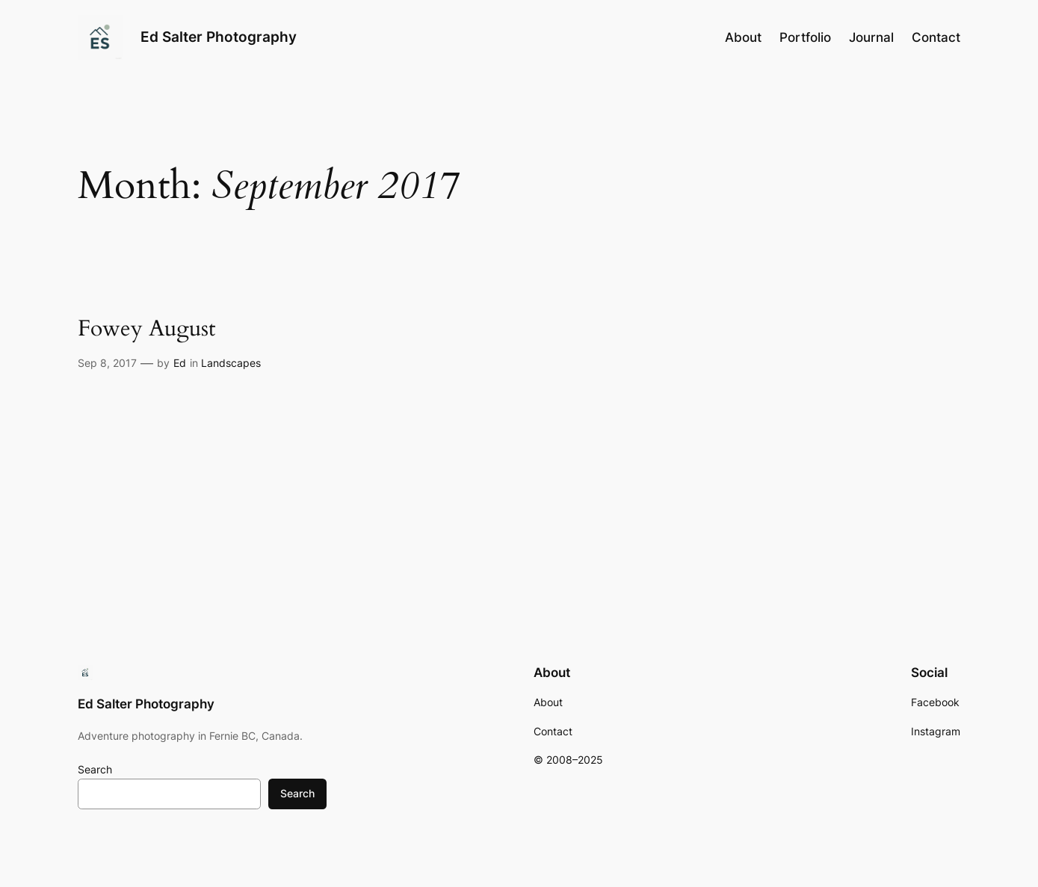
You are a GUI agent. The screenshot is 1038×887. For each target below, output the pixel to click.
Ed (179, 362)
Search (95, 769)
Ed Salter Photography (218, 37)
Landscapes (231, 362)
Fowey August (146, 329)
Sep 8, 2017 (107, 362)
